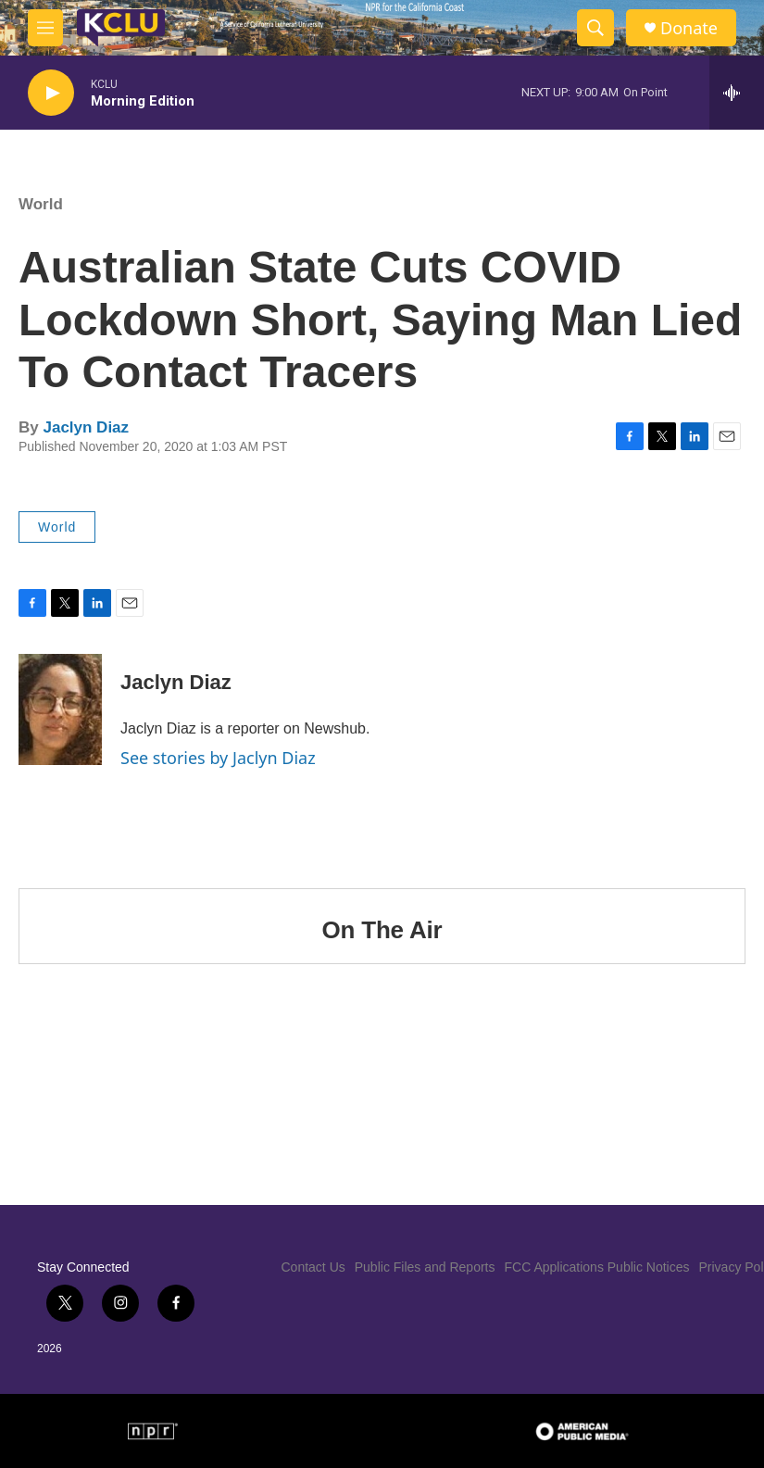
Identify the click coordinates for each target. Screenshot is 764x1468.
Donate (689, 28)
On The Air (382, 930)
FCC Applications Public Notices (597, 1267)
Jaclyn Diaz (86, 427)
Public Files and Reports (425, 1267)
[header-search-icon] (595, 27)
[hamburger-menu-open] (45, 27)
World (41, 204)
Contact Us (313, 1267)
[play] (51, 93)
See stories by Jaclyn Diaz (218, 758)
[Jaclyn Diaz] (60, 709)
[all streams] (736, 93)
